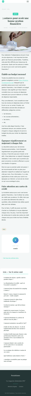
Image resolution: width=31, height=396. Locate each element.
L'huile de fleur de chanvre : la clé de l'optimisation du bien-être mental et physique (14, 328)
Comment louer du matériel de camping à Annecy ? (15, 289)
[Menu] (27, 1)
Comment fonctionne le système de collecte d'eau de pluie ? (14, 318)
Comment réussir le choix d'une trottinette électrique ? (13, 300)
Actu (8, 9)
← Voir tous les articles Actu (10, 258)
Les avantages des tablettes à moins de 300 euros (15, 351)
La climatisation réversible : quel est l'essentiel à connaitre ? (14, 284)
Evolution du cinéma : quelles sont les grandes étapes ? (15, 278)
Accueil (4, 9)
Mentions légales (12, 386)
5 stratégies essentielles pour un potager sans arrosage (15, 360)
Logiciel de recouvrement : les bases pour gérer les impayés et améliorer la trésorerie (15, 312)
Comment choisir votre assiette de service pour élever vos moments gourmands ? (13, 344)
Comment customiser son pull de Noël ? (15, 323)
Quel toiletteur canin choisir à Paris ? (14, 356)
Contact (21, 386)
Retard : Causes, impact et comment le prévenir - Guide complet (15, 295)
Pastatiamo (15, 375)
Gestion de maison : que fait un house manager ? (14, 305)
